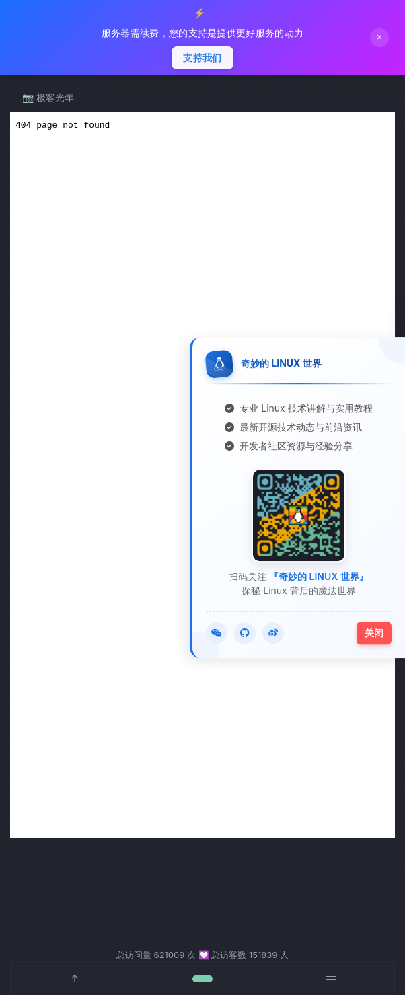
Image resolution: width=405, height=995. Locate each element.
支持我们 (202, 57)
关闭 (374, 632)
